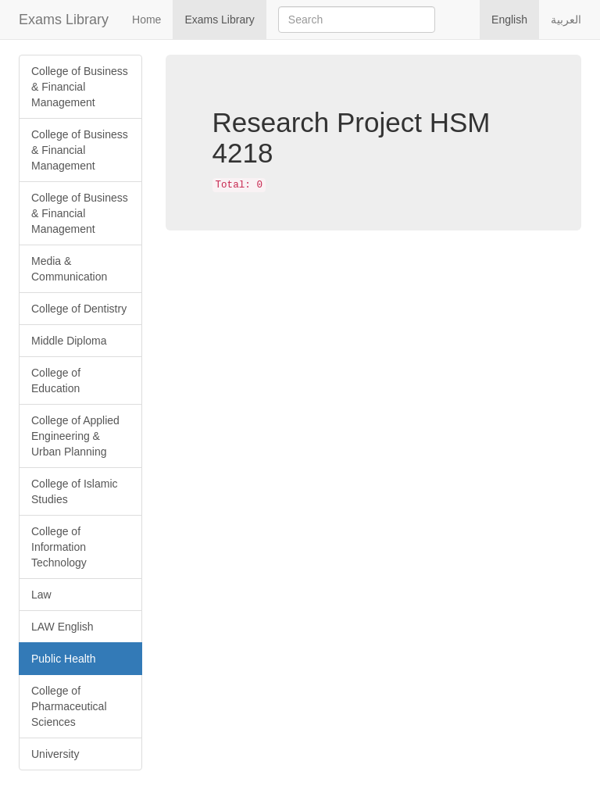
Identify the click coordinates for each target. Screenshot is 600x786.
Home (146, 19)
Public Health (63, 658)
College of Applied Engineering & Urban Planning (75, 436)
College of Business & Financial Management (79, 87)
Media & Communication (69, 269)
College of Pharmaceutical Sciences (69, 706)
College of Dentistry (79, 308)
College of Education (55, 380)
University (55, 754)
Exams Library (64, 19)
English (509, 19)
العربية (566, 19)
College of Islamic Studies (74, 491)
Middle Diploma (68, 340)
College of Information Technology (59, 547)
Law (41, 594)
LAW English (62, 626)
